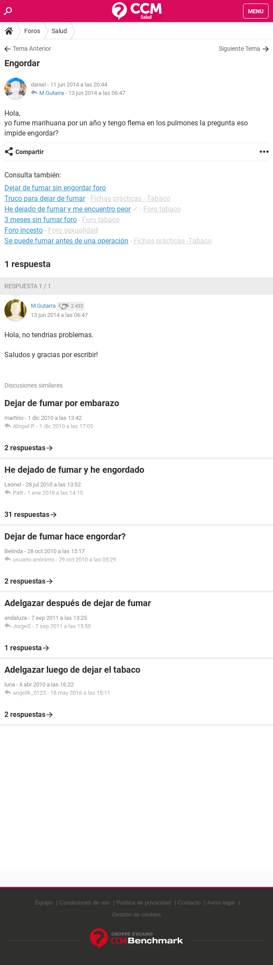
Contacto (189, 902)
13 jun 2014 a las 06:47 (96, 93)
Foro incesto (23, 230)
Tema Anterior (32, 48)
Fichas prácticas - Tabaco (130, 198)
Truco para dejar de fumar (44, 198)
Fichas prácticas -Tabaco (173, 241)
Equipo (43, 902)
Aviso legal (221, 902)
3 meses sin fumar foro (40, 219)
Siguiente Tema (239, 48)
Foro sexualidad (73, 230)
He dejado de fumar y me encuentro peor (67, 209)
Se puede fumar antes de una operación (66, 241)
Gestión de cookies (136, 914)
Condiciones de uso (85, 902)
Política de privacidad (143, 902)
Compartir (29, 151)
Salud (59, 30)
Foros (32, 30)
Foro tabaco (162, 209)
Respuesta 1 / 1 (27, 286)
